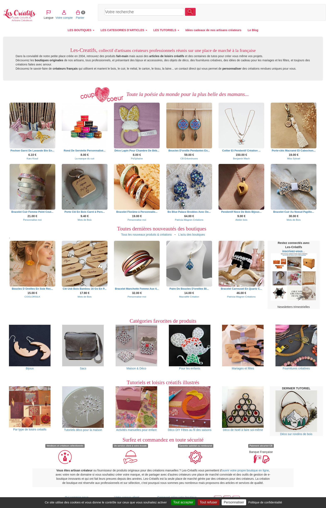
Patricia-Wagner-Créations (189, 219)
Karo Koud (32, 158)
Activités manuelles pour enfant (136, 409)
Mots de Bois (84, 219)
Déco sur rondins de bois (296, 413)
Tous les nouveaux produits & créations (146, 234)
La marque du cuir (84, 158)
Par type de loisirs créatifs (30, 408)
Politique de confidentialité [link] (265, 502)
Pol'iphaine (137, 158)
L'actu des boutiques (191, 234)
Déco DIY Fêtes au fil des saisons (189, 409)
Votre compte (279, 12)
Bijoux (30, 347)
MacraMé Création (189, 296)
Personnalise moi (32, 219)
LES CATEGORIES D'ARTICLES (124, 30)
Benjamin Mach (241, 158)
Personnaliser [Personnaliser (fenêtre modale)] (234, 502)
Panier (295, 12)
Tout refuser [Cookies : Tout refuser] (208, 502)
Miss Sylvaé (293, 158)
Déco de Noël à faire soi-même (243, 409)
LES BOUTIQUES (81, 30)
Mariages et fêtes (243, 347)
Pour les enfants (189, 347)
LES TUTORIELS (166, 30)
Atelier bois (241, 219)
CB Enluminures (189, 158)
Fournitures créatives (296, 347)
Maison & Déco (136, 347)
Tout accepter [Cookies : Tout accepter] (183, 502)
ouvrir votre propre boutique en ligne (245, 470)
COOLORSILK (32, 296)
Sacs (83, 347)
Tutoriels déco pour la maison (83, 409)
